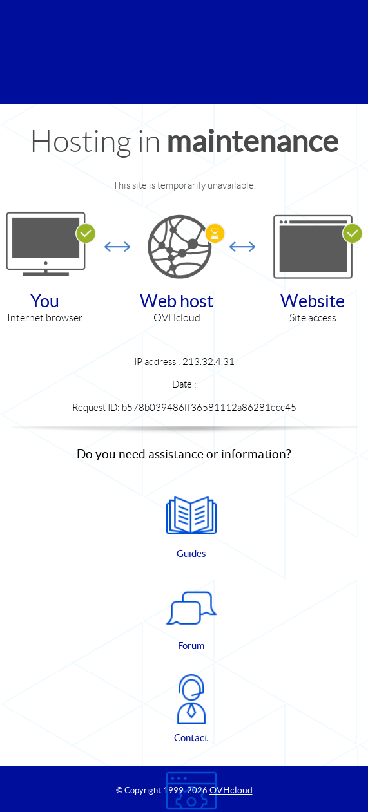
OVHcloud (231, 790)
